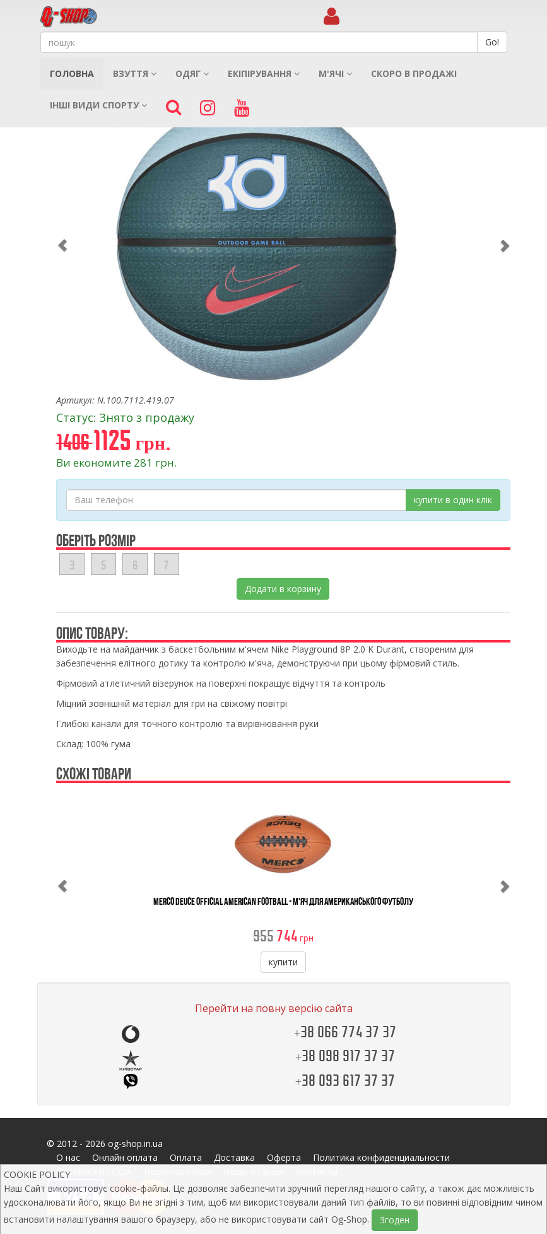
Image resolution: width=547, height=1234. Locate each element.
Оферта (284, 1157)
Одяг (192, 73)
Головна (72, 73)
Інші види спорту (98, 105)
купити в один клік (453, 500)
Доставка (234, 1157)
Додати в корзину (283, 589)
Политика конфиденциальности (381, 1157)
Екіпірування (264, 73)
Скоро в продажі (414, 73)
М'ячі (335, 73)
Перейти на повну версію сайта (274, 1008)
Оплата (186, 1157)
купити (283, 962)
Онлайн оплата (125, 1157)
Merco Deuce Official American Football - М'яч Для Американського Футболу (283, 901)
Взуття (134, 73)
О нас (68, 1157)
